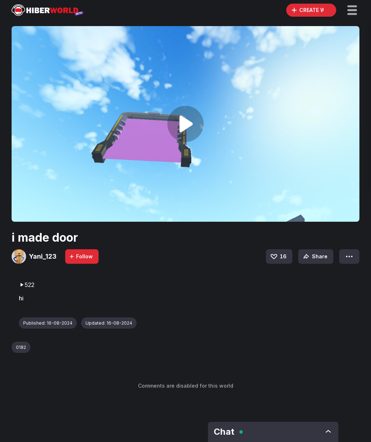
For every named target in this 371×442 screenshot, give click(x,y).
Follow (81, 256)
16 (278, 256)
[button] (352, 10)
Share (315, 256)
